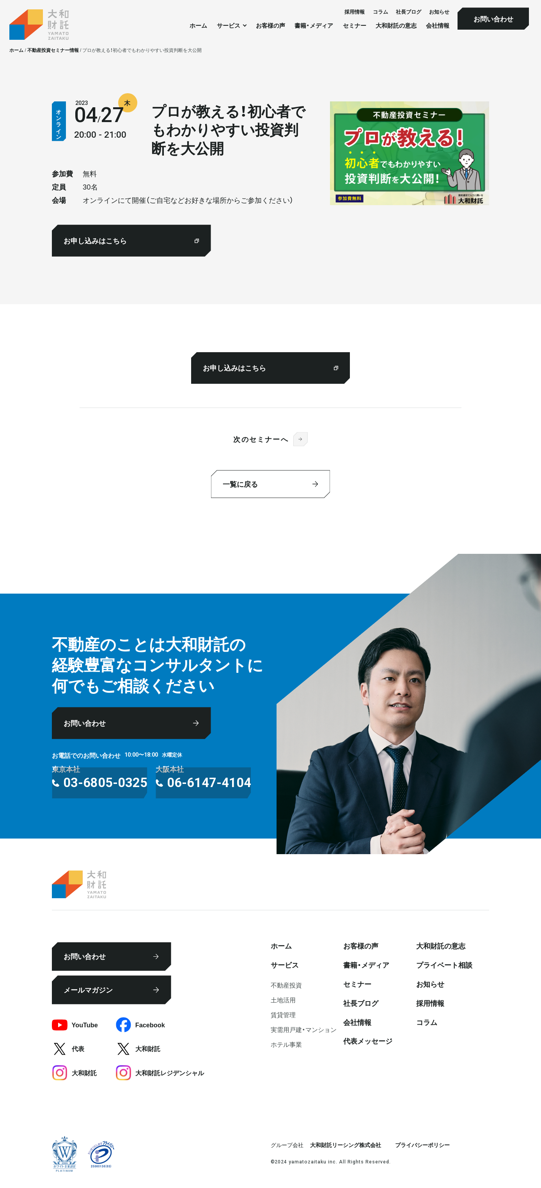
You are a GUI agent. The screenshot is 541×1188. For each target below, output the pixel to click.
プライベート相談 (444, 964)
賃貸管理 (283, 1014)
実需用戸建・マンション (304, 1029)
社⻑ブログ (408, 11)
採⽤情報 (354, 11)
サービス (285, 964)
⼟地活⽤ (283, 999)
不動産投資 (286, 984)
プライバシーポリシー (422, 1144)
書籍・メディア (313, 25)
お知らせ (439, 11)
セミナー (354, 25)
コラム (380, 11)
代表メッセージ (367, 1041)
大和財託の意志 (396, 25)
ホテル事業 (286, 1044)
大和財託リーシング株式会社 (345, 1144)
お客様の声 (270, 25)
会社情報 (437, 25)
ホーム (198, 25)
